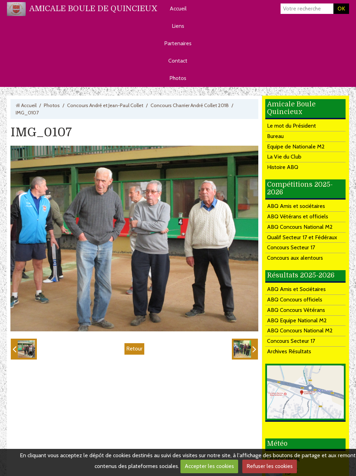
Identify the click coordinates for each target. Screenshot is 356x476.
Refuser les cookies (269, 466)
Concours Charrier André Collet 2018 (190, 105)
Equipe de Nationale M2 (296, 146)
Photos (177, 78)
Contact (177, 60)
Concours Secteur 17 (291, 247)
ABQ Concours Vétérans (296, 310)
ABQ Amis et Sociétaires (296, 289)
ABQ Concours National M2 (300, 227)
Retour (134, 348)
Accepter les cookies (209, 466)
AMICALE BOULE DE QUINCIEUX (93, 8)
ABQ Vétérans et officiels (297, 216)
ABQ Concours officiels (294, 299)
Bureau (275, 136)
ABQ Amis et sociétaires (296, 206)
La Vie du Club (284, 156)
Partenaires (178, 43)
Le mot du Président (291, 125)
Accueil (178, 8)
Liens (178, 26)
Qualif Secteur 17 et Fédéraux (302, 237)
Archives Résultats (289, 351)
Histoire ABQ (282, 167)
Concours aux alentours (295, 258)
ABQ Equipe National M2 (297, 320)
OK (341, 8)
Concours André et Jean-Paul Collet (105, 105)
